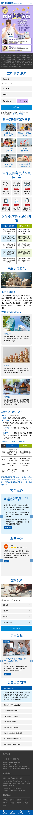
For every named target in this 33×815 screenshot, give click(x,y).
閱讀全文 (7, 674)
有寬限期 (17, 600)
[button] (31, 516)
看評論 (7, 561)
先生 (5, 84)
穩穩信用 (19, 800)
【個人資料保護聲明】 (17, 114)
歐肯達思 (5, 803)
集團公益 (5, 800)
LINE (29, 812)
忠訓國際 (12, 800)
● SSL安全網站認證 (16, 788)
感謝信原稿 (8, 527)
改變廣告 (12, 803)
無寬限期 (7, 600)
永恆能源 (25, 800)
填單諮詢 (12, 812)
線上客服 (20, 812)
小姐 (11, 84)
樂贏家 (4, 806)
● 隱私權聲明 (6, 788)
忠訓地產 (25, 803)
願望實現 (19, 803)
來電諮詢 (4, 812)
